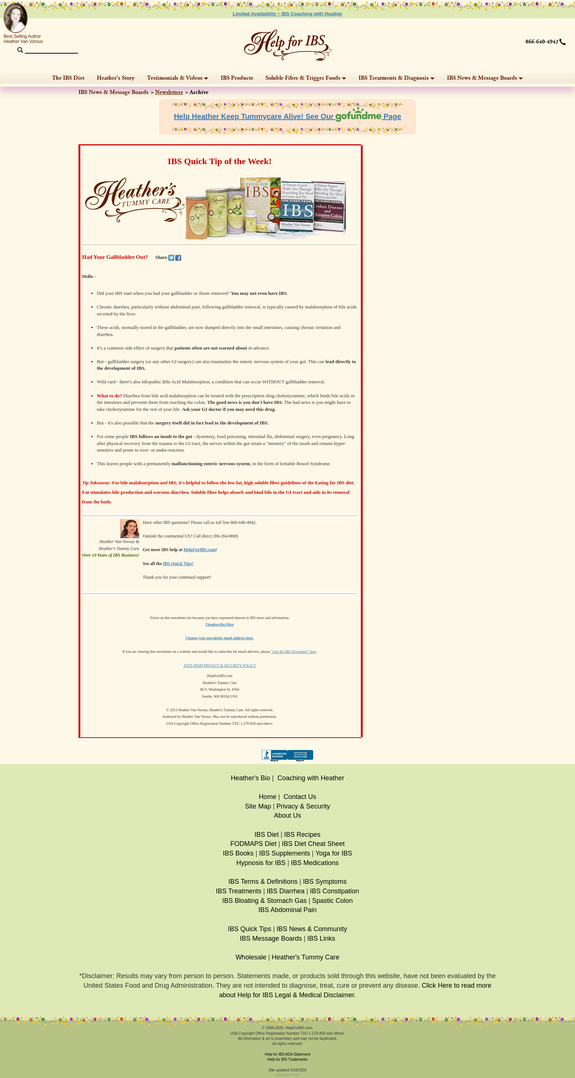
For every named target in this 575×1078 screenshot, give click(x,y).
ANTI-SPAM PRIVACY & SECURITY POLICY (219, 665)
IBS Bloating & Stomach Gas (264, 900)
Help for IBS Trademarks (287, 1059)
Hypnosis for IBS (261, 863)
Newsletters (169, 92)
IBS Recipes (302, 834)
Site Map (258, 806)
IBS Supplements (284, 853)
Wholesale (250, 957)
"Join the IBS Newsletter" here (293, 652)
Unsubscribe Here (220, 624)
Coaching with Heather (311, 778)
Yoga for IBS (333, 853)
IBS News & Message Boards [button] (485, 78)
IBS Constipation (334, 891)
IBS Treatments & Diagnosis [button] (397, 78)
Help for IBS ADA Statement (288, 1054)
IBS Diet (266, 834)
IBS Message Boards (271, 938)
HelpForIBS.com (200, 549)
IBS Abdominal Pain (287, 910)
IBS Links (321, 938)
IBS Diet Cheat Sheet (313, 843)
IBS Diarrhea (285, 891)
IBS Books (238, 853)
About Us (287, 815)
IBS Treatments (238, 891)
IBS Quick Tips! (178, 563)
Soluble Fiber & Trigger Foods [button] (305, 78)
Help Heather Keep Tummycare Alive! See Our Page (287, 116)
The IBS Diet (68, 78)
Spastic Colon (332, 900)
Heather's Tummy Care (306, 957)
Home (267, 796)
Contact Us (299, 796)
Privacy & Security (303, 806)
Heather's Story (116, 78)
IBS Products (237, 78)
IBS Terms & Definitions (263, 881)
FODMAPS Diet (253, 843)
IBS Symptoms (325, 881)
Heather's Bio (250, 778)
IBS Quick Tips (249, 929)
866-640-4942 (541, 42)
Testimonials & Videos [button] (177, 78)
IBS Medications (314, 863)
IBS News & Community (311, 929)
